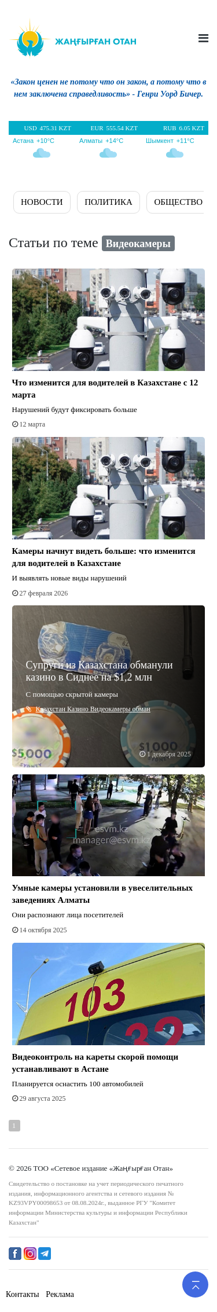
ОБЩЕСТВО (178, 202)
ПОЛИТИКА (108, 202)
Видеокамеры (111, 709)
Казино (78, 709)
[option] (108, 90)
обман (141, 709)
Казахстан (51, 709)
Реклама (60, 1294)
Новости (42, 202)
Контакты (22, 1294)
